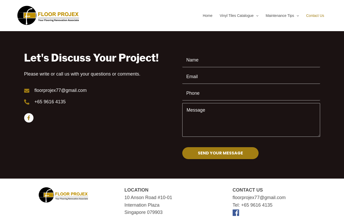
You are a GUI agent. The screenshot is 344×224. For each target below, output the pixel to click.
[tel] (251, 93)
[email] (251, 77)
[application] (256, 15)
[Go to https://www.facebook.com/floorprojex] (28, 118)
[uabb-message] (251, 120)
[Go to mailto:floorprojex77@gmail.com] (103, 90)
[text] (251, 60)
